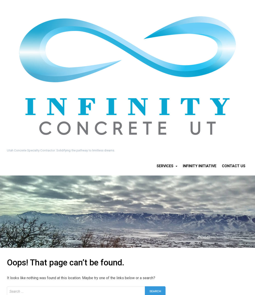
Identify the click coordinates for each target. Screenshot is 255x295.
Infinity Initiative (199, 166)
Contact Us (233, 166)
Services (165, 166)
